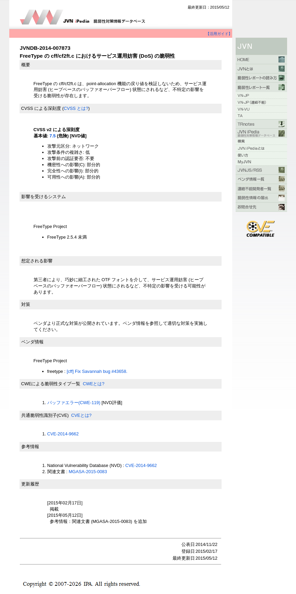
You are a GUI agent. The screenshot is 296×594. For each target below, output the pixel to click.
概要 (25, 64)
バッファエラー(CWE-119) (73, 402)
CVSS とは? (76, 108)
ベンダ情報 (32, 341)
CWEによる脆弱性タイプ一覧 (51, 383)
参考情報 (30, 446)
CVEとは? (81, 415)
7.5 (52, 135)
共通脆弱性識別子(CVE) (45, 415)
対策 (25, 304)
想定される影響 (36, 260)
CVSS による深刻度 (41, 108)
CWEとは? (93, 383)
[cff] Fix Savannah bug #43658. (97, 371)
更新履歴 (30, 484)
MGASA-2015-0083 (88, 471)
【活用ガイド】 (219, 34)
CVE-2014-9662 (63, 433)
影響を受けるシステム (43, 196)
